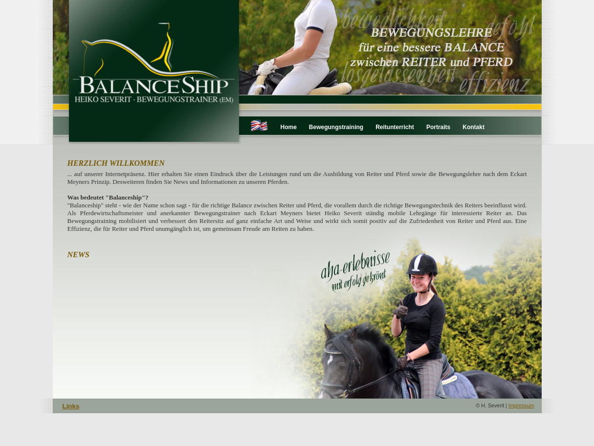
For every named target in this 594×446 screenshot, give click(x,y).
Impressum (521, 405)
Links (71, 406)
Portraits (438, 127)
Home (289, 127)
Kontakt (473, 127)
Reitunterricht (394, 127)
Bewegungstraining (336, 127)
